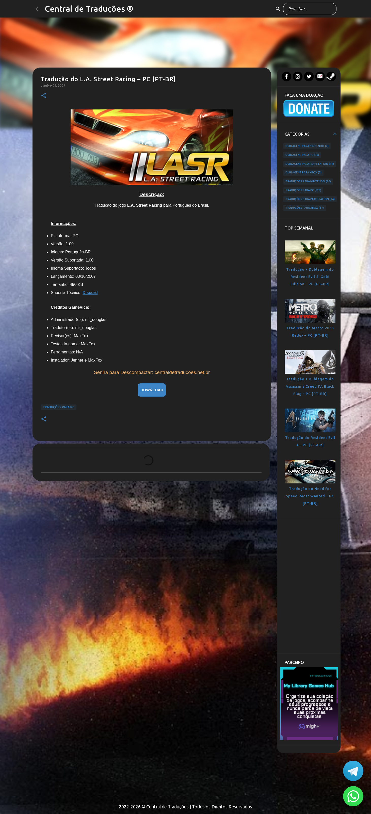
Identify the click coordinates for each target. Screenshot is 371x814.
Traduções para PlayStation (310, 199)
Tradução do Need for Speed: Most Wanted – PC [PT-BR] (310, 496)
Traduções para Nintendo (308, 182)
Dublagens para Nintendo (307, 146)
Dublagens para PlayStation (309, 164)
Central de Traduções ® (89, 8)
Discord (90, 292)
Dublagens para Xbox (303, 173)
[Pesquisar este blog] (309, 9)
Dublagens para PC (302, 155)
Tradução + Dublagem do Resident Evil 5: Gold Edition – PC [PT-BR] (310, 276)
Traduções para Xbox (304, 208)
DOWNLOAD (151, 390)
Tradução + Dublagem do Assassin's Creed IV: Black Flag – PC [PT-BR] (310, 386)
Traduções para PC (58, 407)
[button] (44, 95)
